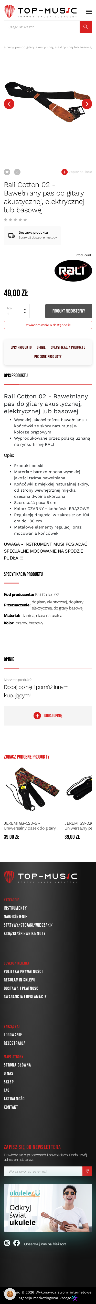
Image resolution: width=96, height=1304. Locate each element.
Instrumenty (15, 908)
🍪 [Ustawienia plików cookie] (10, 1294)
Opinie (41, 347)
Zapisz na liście (76, 172)
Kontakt (11, 1107)
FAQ (6, 1090)
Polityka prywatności (23, 971)
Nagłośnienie (15, 916)
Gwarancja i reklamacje (25, 997)
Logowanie (13, 1035)
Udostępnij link (17, 172)
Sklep (9, 1082)
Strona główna (17, 1065)
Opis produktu (21, 347)
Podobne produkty (48, 356)
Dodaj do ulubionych (7, 172)
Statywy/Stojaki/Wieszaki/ (28, 925)
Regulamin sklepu (19, 980)
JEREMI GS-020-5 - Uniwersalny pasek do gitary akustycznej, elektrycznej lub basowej (30, 826)
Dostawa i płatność (21, 988)
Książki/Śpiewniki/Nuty (25, 933)
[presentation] (9, 104)
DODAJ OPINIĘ (48, 715)
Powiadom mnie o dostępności (48, 325)
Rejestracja (15, 1043)
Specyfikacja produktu (68, 347)
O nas (8, 1073)
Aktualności (15, 1099)
